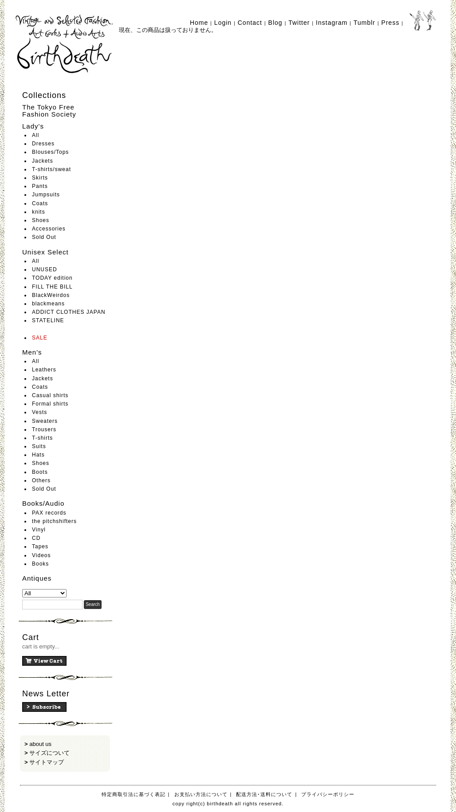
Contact (250, 22)
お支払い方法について (201, 794)
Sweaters (45, 421)
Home (199, 22)
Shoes (40, 220)
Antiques (36, 578)
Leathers (44, 370)
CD (36, 538)
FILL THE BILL (52, 287)
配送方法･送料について (264, 794)
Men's (32, 352)
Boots (40, 472)
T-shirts (42, 438)
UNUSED (44, 269)
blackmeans (48, 304)
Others (41, 480)
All (35, 135)
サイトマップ (46, 762)
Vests (39, 412)
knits (38, 212)
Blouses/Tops (50, 152)
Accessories (49, 229)
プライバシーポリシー (327, 794)
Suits (39, 446)
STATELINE (48, 320)
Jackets (42, 161)
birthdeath (65, 44)
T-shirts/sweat (51, 169)
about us (40, 744)
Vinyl (39, 530)
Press (390, 22)
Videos (41, 555)
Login (223, 22)
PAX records (49, 513)
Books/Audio (43, 503)
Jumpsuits (46, 194)
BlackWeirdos (51, 295)
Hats (38, 455)
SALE (39, 338)
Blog (275, 22)
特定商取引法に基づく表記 (133, 794)
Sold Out (44, 237)
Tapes (40, 546)
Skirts (40, 178)
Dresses (43, 144)
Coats (40, 203)
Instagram (331, 22)
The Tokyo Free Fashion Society (49, 110)
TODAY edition (52, 278)
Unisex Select (45, 252)
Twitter (299, 22)
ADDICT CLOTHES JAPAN (69, 312)
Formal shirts (50, 404)
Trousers (44, 429)
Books (40, 564)
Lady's (33, 126)
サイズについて (49, 753)
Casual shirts (50, 395)
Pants (40, 186)
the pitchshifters (54, 521)
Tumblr (364, 22)
